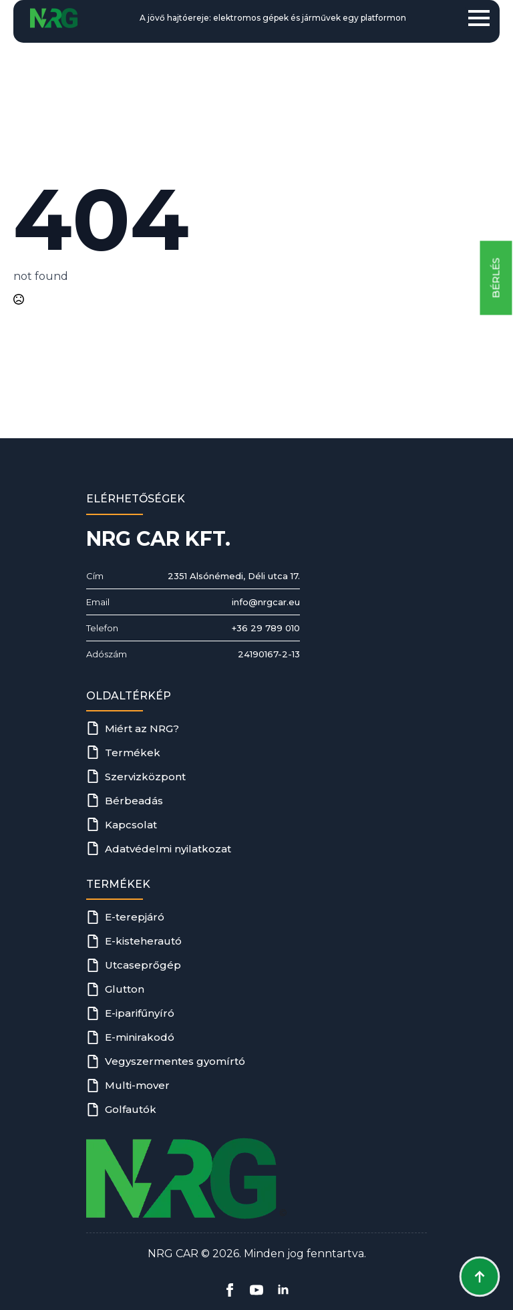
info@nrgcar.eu (266, 602)
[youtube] (256, 1290)
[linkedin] (283, 1290)
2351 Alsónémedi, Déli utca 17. (234, 575)
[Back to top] (480, 1277)
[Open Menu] (479, 18)
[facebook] (229, 1290)
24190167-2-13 (269, 654)
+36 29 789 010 (266, 628)
